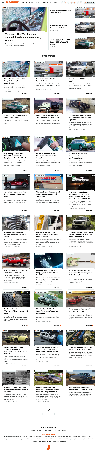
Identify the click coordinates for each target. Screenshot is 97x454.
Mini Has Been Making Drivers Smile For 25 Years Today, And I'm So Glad (47, 311)
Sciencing (52, 439)
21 (61, 371)
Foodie (31, 436)
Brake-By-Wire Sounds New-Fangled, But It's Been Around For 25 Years (47, 273)
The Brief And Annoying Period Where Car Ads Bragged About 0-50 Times (16, 390)
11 (29, 137)
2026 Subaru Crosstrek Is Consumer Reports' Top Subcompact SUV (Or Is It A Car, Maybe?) (15, 350)
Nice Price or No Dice (81, 38)
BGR (5, 436)
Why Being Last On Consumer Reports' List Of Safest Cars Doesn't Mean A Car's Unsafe (47, 349)
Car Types (53, 2)
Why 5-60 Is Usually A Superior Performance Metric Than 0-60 (15, 272)
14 (94, 292)
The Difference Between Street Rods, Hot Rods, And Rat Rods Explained (80, 118)
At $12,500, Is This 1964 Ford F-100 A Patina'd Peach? (60, 42)
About (42, 427)
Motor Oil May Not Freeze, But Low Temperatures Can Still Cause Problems (47, 156)
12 (61, 98)
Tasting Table (79, 439)
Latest (24, 2)
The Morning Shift (81, 7)
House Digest (76, 436)
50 (94, 175)
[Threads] (75, 2)
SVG (72, 439)
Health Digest (67, 436)
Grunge (60, 436)
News (31, 2)
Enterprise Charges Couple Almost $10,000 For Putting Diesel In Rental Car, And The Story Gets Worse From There (79, 195)
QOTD (5, 7)
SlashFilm (59, 439)
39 (29, 98)
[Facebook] (62, 2)
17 (29, 330)
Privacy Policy (51, 427)
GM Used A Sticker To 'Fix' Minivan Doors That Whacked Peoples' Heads (47, 234)
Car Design (71, 254)
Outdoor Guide (36, 439)
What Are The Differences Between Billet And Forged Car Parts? (15, 234)
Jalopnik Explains (41, 137)
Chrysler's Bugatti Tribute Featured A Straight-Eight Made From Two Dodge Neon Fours (47, 390)
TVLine (49, 441)
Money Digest (19, 439)
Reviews (37, 2)
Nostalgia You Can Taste (74, 137)
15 (29, 292)
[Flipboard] (68, 2)
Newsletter (89, 2)
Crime (70, 292)
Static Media (39, 430)
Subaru (5, 330)
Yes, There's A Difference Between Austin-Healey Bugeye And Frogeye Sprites (80, 156)
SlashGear (67, 439)
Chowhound (11, 436)
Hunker (83, 436)
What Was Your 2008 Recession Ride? (58, 27)
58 (94, 62)
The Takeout (42, 441)
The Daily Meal (88, 439)
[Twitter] (71, 2)
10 (29, 254)
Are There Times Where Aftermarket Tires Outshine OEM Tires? (16, 311)
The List (35, 441)
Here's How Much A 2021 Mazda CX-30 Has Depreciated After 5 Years (15, 194)
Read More (24, 94)
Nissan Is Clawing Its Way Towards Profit (60, 11)
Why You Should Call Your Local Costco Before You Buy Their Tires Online (48, 194)
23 (61, 62)
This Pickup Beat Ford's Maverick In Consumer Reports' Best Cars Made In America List (81, 235)
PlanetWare (45, 439)
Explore (25, 436)
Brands (45, 2)
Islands (89, 436)
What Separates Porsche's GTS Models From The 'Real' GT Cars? (81, 389)
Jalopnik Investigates (9, 254)
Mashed (12, 439)
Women (55, 441)
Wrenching (71, 330)
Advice (5, 175)
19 (94, 215)
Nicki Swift (28, 439)
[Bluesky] (65, 2)
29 (61, 292)
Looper (6, 439)
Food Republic (38, 436)
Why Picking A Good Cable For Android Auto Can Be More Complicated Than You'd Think (15, 156)
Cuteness (18, 436)
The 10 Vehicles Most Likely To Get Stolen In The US (80, 310)
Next (51, 414)
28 (61, 215)
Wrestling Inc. (62, 441)
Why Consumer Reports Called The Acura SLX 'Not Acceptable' (48, 116)
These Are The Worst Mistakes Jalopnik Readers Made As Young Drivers (23, 37)
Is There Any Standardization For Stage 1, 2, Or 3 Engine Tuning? (81, 348)
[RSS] (81, 2)
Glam (54, 436)
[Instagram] (78, 2)
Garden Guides (48, 436)
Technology (7, 137)
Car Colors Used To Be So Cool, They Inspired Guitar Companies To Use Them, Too (80, 273)
